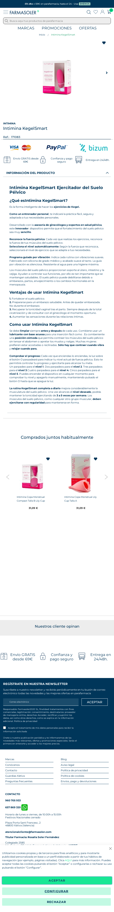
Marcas (26, 28)
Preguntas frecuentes (18, 781)
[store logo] (24, 12)
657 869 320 (16, 807)
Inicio (42, 34)
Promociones (57, 28)
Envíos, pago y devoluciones (78, 781)
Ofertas (88, 28)
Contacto (11, 770)
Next (106, 477)
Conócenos (12, 764)
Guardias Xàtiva (15, 775)
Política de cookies (72, 775)
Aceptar (57, 880)
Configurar (57, 891)
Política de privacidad (25, 721)
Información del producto (30, 173)
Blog (64, 759)
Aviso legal (67, 764)
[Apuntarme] (95, 702)
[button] (106, 72)
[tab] (57, 172)
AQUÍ (68, 860)
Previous (7, 477)
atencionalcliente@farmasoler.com (28, 831)
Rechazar (56, 902)
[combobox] (57, 20)
